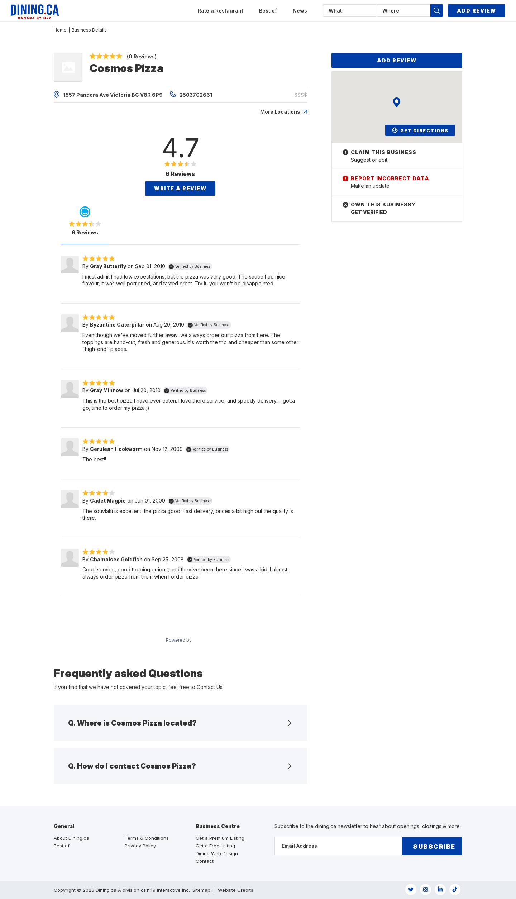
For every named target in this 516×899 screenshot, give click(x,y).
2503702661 (191, 94)
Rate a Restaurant (220, 11)
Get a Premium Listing (220, 838)
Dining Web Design (217, 853)
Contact (205, 861)
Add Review (476, 11)
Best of (268, 11)
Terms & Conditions (147, 838)
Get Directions (420, 130)
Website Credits (235, 890)
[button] (436, 10)
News (300, 11)
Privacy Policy (140, 845)
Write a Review (180, 188)
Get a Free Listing (215, 845)
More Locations (283, 112)
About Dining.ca (71, 838)
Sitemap (201, 890)
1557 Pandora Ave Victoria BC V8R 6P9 (108, 94)
